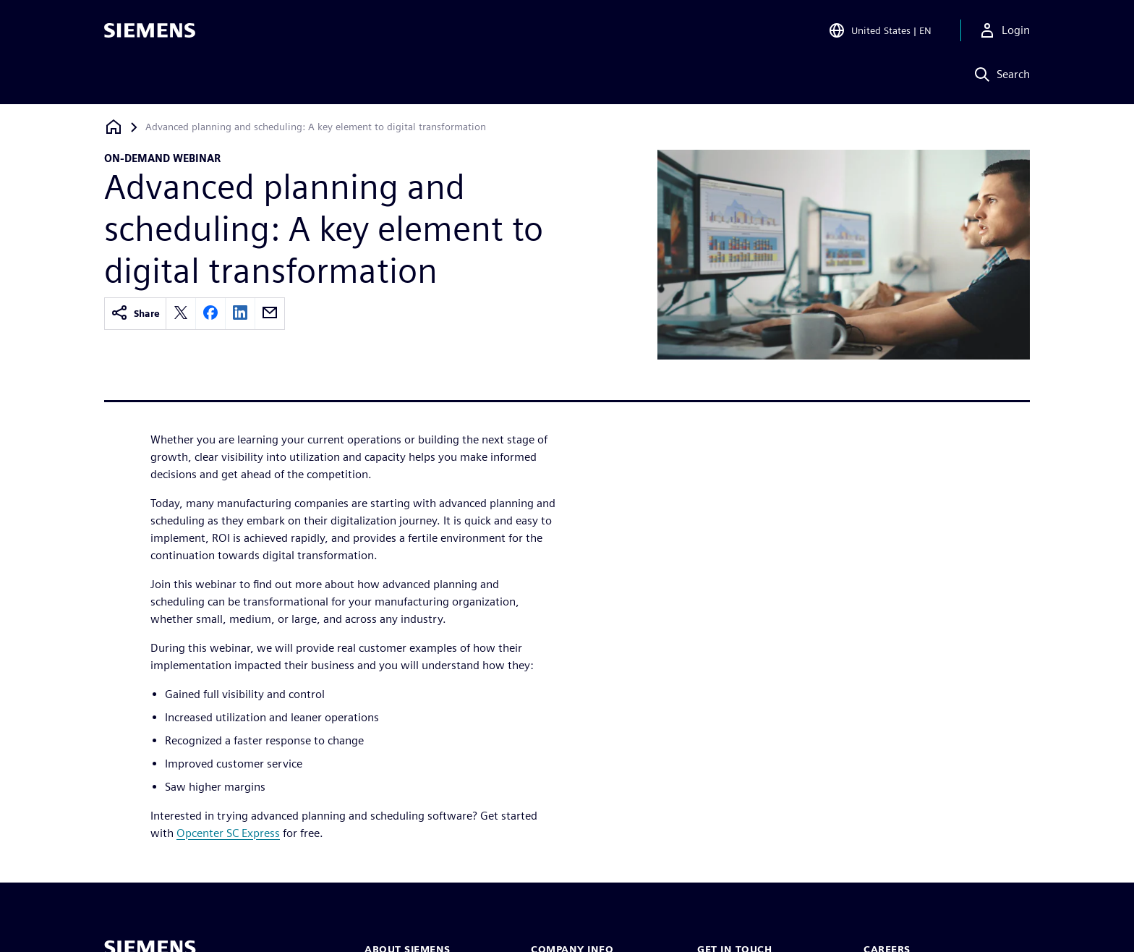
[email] (269, 313)
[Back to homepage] (113, 127)
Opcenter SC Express (228, 833)
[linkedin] (240, 313)
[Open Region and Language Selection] (879, 31)
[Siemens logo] (149, 32)
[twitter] (180, 313)
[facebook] (210, 313)
